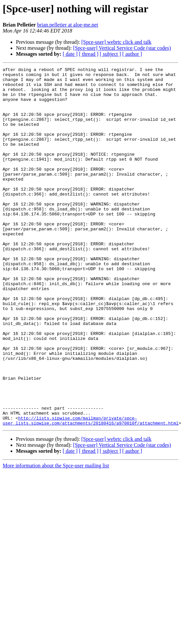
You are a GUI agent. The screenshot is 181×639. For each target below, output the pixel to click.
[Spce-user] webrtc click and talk (116, 42)
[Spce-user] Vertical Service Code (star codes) (122, 48)
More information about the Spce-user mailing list (56, 537)
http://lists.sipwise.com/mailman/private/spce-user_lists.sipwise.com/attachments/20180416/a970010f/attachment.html (90, 492)
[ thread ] (88, 54)
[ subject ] (110, 54)
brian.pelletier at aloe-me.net (67, 25)
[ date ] (70, 54)
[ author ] (132, 54)
